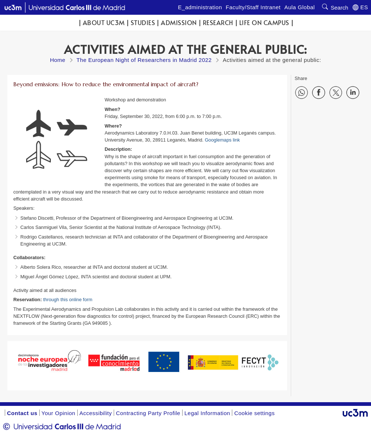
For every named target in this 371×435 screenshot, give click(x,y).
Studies (143, 22)
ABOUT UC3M (104, 22)
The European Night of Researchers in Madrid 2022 (144, 60)
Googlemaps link (222, 140)
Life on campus (264, 22)
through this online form (67, 299)
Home (58, 60)
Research (218, 22)
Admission (179, 22)
